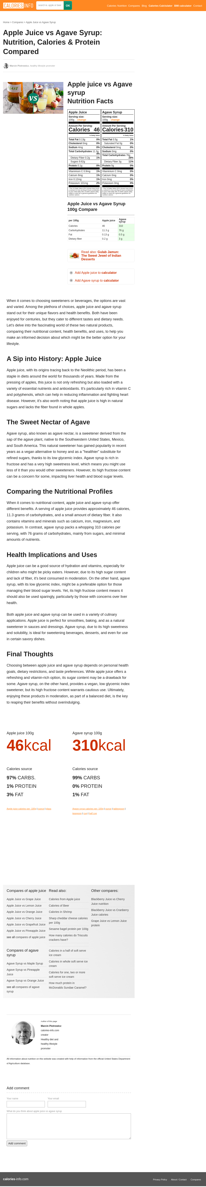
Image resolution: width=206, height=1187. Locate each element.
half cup (93, 813)
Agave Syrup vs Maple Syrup (25, 963)
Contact (197, 5)
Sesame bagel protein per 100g (68, 929)
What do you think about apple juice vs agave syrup (34, 1111)
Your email (53, 1098)
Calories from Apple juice (64, 899)
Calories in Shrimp (60, 911)
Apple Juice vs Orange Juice (24, 911)
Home (6, 22)
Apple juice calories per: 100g (21, 808)
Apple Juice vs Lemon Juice (24, 905)
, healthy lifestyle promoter (32, 66)
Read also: (101, 255)
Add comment (17, 1143)
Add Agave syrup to (97, 280)
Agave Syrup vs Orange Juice (25, 980)
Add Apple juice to (96, 272)
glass (48, 808)
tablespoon (118, 808)
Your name (12, 1098)
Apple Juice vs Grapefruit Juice (26, 924)
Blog (144, 5)
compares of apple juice (30, 937)
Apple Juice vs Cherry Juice (24, 918)
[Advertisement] (33, 149)
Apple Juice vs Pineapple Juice (26, 930)
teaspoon (77, 813)
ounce (41, 808)
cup (85, 813)
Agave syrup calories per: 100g (87, 808)
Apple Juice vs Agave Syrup (41, 22)
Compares (134, 5)
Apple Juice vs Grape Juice (24, 899)
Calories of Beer (59, 905)
